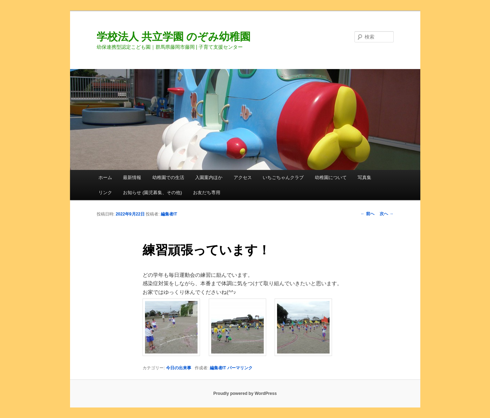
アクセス (243, 177)
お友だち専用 (206, 192)
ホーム (105, 177)
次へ (386, 213)
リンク (105, 192)
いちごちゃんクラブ (283, 177)
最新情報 (132, 177)
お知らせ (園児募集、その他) (152, 192)
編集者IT (169, 214)
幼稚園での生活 (168, 177)
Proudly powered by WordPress (245, 393)
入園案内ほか (208, 177)
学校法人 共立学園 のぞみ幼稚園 (174, 36)
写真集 (364, 177)
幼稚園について (331, 177)
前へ (367, 213)
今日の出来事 (178, 367)
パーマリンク (240, 367)
